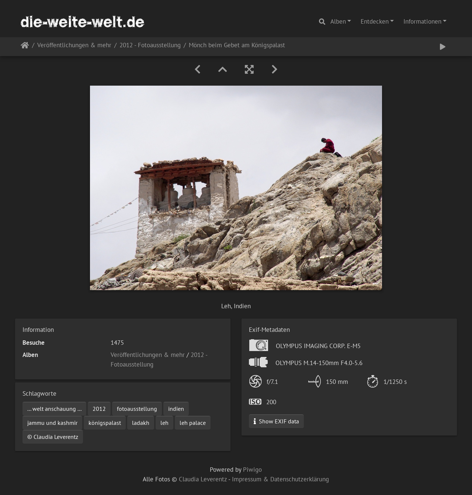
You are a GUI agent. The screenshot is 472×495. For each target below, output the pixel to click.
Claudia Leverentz (203, 479)
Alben (338, 21)
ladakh (140, 422)
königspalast (104, 422)
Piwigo (252, 469)
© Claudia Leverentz (52, 436)
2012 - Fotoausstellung (150, 45)
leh (164, 422)
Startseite (25, 46)
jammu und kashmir (52, 422)
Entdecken (375, 21)
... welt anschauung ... (54, 408)
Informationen (422, 21)
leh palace (193, 422)
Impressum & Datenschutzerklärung (280, 479)
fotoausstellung (137, 408)
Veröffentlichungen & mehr (74, 45)
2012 (99, 408)
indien (176, 408)
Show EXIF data (276, 421)
